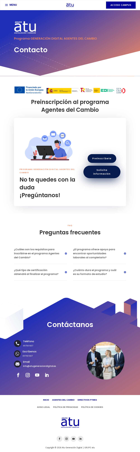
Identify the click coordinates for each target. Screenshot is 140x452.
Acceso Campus (121, 5)
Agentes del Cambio (63, 400)
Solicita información (102, 171)
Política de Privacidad (65, 407)
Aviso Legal (43, 407)
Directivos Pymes (87, 400)
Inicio (46, 400)
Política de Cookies (92, 407)
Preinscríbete (101, 158)
